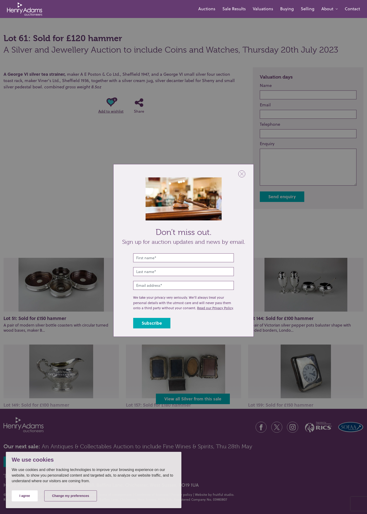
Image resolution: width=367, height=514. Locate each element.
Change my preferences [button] (70, 496)
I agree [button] (24, 496)
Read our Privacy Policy (215, 308)
